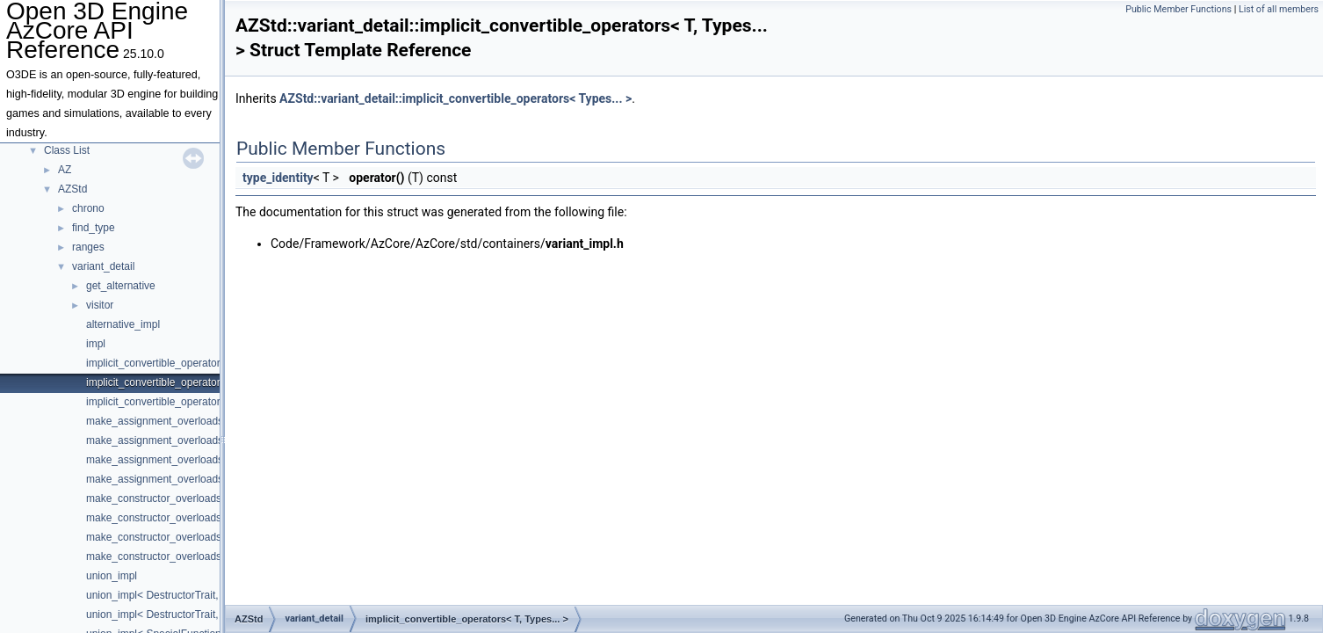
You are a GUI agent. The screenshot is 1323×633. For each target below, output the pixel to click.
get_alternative (120, 286)
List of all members (1279, 9)
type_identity (278, 178)
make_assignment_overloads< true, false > (186, 479)
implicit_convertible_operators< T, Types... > (189, 382)
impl (95, 344)
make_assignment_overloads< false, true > (186, 460)
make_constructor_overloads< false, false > (188, 518)
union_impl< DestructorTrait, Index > (171, 595)
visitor (99, 305)
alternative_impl (123, 324)
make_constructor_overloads (153, 498)
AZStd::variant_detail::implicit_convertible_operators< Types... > (455, 98)
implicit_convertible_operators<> (162, 402)
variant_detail (103, 266)
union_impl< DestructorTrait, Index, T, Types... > (198, 614)
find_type (93, 228)
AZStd (72, 189)
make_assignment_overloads (154, 421)
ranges (88, 247)
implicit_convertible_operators (156, 363)
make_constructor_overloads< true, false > (186, 556)
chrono (88, 208)
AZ (64, 170)
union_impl (111, 576)
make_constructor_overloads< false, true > (186, 537)
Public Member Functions (1178, 9)
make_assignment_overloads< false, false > (189, 440)
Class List (67, 150)
